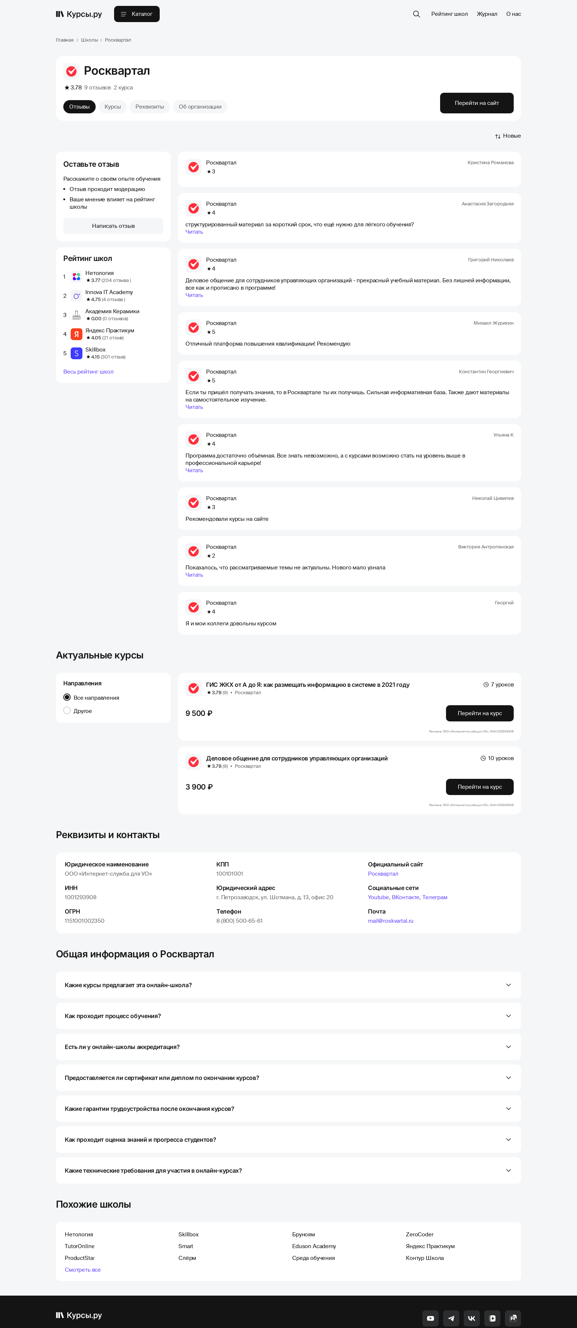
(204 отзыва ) (116, 280)
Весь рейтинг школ (88, 371)
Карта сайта (414, 1316)
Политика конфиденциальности (462, 1316)
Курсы (113, 106)
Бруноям (303, 1197)
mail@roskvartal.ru (391, 884)
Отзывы (79, 106)
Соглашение (510, 1316)
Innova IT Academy (108, 292)
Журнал (487, 14)
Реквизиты (149, 106)
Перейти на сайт (477, 103)
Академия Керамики (112, 311)
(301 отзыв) (113, 357)
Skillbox (95, 349)
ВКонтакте (406, 860)
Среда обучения (313, 1221)
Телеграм (434, 860)
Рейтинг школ (449, 14)
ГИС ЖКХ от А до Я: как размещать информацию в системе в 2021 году (307, 647)
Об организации (200, 106)
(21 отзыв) (113, 338)
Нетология (99, 273)
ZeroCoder (419, 1197)
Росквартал (383, 837)
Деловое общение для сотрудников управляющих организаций (296, 721)
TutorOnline (80, 1209)
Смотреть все (83, 1233)
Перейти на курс (480, 676)
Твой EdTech (357, 1316)
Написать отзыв (113, 226)
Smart (185, 1209)
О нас (513, 14)
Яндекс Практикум (109, 330)
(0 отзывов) (115, 318)
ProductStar (80, 1221)
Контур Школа (425, 1221)
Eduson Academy (314, 1209)
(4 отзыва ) (113, 299)
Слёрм (187, 1221)
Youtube (378, 860)
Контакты (385, 1316)
